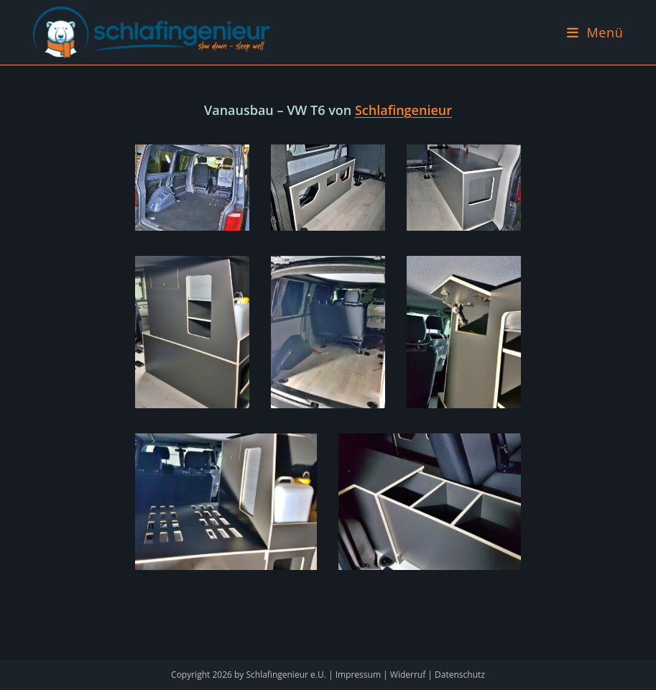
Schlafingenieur (403, 110)
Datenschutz (460, 674)
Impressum (358, 674)
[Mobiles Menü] (595, 32)
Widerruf (407, 674)
